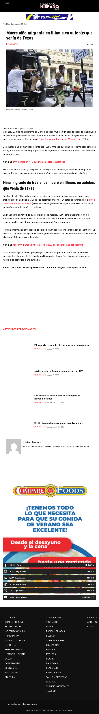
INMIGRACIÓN (12, 44)
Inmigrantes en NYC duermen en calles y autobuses (39, 161)
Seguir (90, 571)
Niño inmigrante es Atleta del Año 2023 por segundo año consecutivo (48, 244)
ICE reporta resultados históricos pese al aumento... (62, 345)
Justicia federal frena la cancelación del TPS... (60, 371)
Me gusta (89, 565)
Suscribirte (88, 597)
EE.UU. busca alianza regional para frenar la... (59, 423)
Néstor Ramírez (10, 129)
